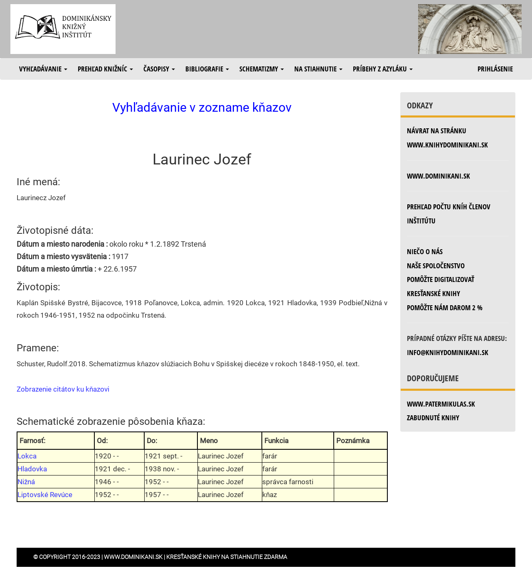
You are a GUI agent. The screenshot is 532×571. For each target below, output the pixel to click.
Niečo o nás (425, 251)
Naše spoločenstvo (436, 265)
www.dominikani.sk (438, 176)
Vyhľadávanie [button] (43, 69)
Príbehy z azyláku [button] (383, 69)
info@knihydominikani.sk (447, 352)
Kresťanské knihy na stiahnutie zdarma (226, 557)
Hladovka (32, 469)
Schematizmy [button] (261, 69)
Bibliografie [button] (207, 69)
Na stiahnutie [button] (318, 69)
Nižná (26, 482)
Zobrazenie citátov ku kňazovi (63, 389)
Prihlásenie (495, 69)
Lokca (27, 456)
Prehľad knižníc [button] (105, 69)
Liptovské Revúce (44, 494)
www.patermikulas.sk (441, 404)
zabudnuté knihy (433, 417)
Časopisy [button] (159, 69)
